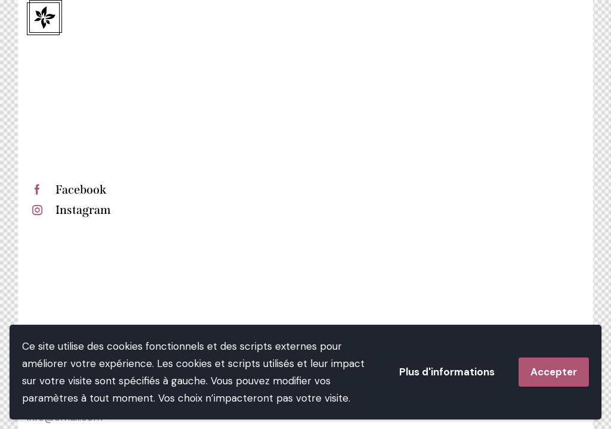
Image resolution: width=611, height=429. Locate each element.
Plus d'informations (447, 371)
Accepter (553, 371)
